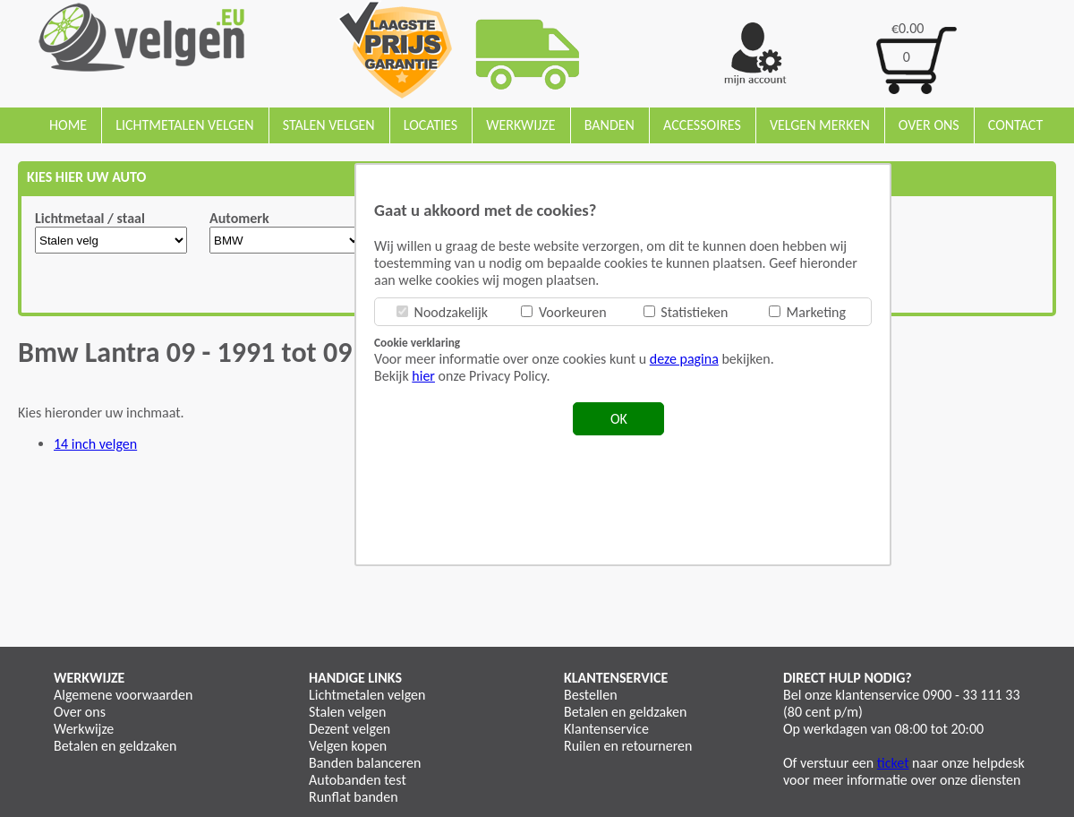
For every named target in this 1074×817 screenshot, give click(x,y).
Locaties (430, 124)
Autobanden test (357, 779)
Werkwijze (520, 124)
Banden (609, 124)
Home (68, 124)
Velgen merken (820, 124)
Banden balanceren (365, 762)
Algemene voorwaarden (123, 694)
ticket (893, 762)
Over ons (929, 124)
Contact (1015, 124)
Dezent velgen (349, 728)
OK (618, 418)
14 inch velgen (95, 443)
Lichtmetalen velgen (184, 124)
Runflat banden (353, 796)
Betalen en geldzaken (115, 745)
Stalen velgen (329, 124)
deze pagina (684, 358)
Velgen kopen (348, 745)
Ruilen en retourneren (628, 745)
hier (423, 375)
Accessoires (702, 124)
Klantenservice (606, 728)
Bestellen (591, 694)
